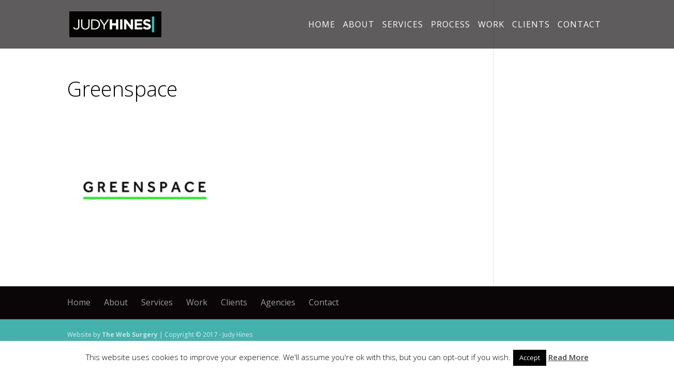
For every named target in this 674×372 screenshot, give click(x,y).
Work (491, 25)
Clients (531, 25)
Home (321, 25)
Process (450, 25)
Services (402, 25)
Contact (579, 25)
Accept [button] (529, 357)
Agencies (278, 302)
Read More (568, 357)
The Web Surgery (130, 334)
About (359, 25)
